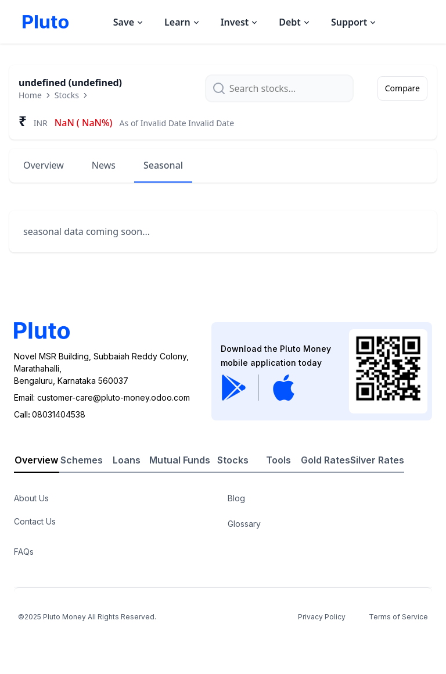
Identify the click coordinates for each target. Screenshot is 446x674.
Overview (43, 165)
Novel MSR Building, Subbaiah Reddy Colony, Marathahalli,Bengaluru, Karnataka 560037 (101, 368)
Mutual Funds (179, 460)
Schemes (81, 460)
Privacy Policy (322, 616)
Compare (402, 88)
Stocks (67, 95)
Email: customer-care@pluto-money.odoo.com (102, 397)
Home (30, 95)
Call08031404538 (49, 414)
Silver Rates (377, 460)
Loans (127, 460)
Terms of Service (398, 616)
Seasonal (163, 165)
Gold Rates (325, 460)
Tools (278, 460)
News (104, 165)
